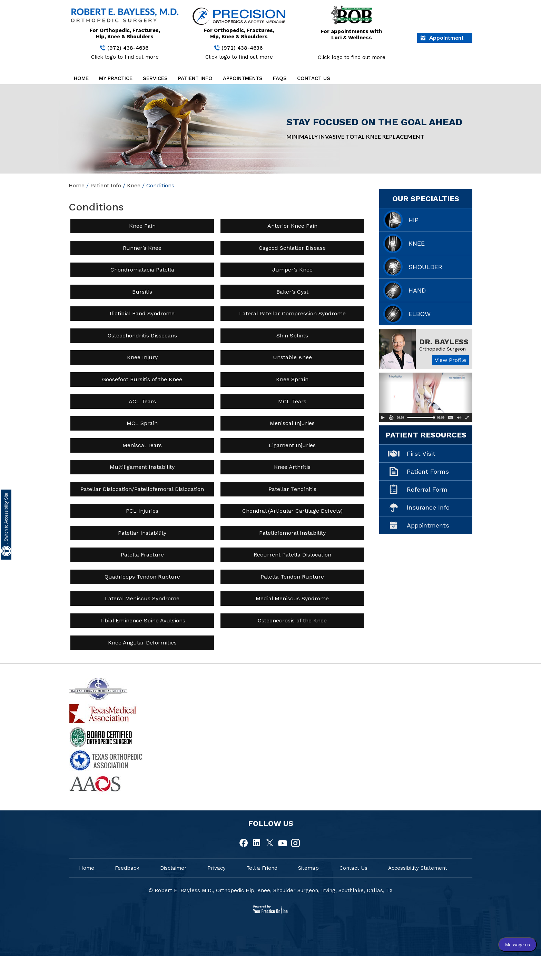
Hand (417, 290)
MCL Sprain (142, 423)
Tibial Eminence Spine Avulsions (142, 620)
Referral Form (427, 489)
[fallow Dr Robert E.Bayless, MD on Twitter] (270, 843)
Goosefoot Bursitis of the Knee (142, 379)
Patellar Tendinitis (292, 489)
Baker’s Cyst (292, 291)
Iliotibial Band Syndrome (142, 313)
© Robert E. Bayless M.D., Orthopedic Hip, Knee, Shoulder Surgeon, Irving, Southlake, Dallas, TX (271, 890)
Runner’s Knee (142, 248)
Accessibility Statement (417, 868)
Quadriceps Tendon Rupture (142, 576)
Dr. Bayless (444, 341)
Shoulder (425, 266)
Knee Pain (142, 226)
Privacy (216, 868)
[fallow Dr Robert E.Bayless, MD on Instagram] (295, 843)
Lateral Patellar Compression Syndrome (292, 313)
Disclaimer (173, 868)
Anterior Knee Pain (292, 226)
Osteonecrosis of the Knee (292, 620)
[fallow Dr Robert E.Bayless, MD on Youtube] (282, 843)
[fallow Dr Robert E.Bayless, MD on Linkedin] (257, 843)
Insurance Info (428, 507)
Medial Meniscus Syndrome (292, 598)
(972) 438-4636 (127, 48)
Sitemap (308, 868)
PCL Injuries (142, 510)
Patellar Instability (142, 533)
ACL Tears (142, 401)
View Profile (450, 360)
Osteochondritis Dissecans (142, 335)
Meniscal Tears (142, 445)
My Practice (115, 78)
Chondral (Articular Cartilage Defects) (292, 510)
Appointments (243, 78)
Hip (414, 220)
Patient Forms (428, 471)
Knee (133, 185)
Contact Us (313, 78)
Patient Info (195, 78)
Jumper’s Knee (292, 269)
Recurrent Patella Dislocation (292, 554)
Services (155, 78)
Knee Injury (142, 357)
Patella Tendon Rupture (292, 576)
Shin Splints (292, 335)
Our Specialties (425, 198)
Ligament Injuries (292, 445)
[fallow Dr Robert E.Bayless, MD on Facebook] (244, 843)
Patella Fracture (142, 554)
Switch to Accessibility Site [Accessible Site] (6, 518)
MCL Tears (292, 401)
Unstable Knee (292, 357)
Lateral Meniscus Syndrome (142, 598)
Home (81, 78)
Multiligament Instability (142, 467)
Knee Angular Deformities (142, 642)
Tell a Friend (261, 868)
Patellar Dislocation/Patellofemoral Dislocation (142, 489)
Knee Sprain (292, 379)
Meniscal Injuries (292, 423)
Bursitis (142, 291)
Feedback (127, 868)
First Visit (421, 453)
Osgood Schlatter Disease (292, 248)
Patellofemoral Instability (292, 533)
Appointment (446, 37)
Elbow (420, 313)
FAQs (280, 78)
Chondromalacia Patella (142, 269)
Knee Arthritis (292, 467)
